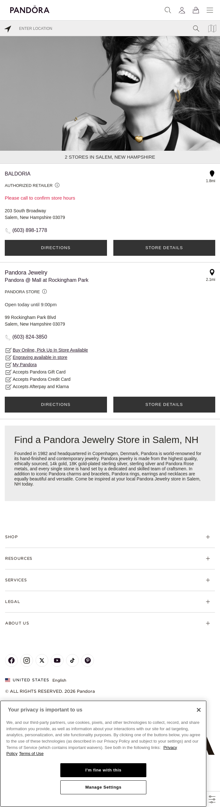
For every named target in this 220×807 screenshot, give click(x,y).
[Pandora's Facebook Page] (11, 660)
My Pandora (25, 364)
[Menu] (210, 10)
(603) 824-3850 (29, 337)
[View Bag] (196, 10)
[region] (103, 753)
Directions (55, 247)
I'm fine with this (103, 770)
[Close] (199, 710)
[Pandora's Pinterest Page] (87, 660)
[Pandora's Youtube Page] (57, 660)
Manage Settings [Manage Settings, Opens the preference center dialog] (103, 787)
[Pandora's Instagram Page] (26, 660)
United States (27, 680)
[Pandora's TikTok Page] (72, 660)
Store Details (164, 247)
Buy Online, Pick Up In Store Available (50, 350)
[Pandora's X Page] (42, 660)
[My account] (182, 10)
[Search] (168, 10)
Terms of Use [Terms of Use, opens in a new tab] (31, 753)
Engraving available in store (40, 357)
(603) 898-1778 (29, 230)
